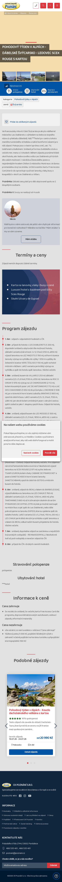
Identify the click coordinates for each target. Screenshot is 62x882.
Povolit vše (50, 453)
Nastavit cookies (31, 453)
